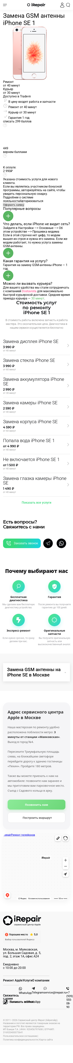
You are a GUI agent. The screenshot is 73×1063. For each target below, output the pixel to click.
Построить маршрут (37, 817)
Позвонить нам (36, 805)
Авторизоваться (31, 201)
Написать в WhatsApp (21, 1001)
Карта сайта (46, 1039)
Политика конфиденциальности (20, 1039)
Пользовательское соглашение (20, 1036)
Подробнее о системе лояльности (18, 199)
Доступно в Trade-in (17, 96)
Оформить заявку (13, 204)
